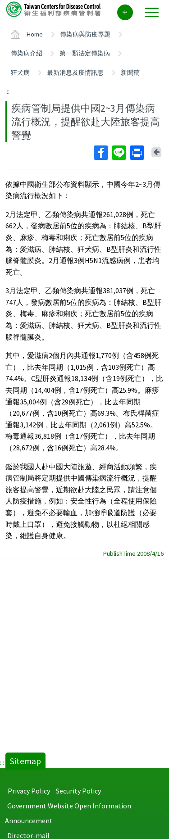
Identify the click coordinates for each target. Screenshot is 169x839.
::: (7, 91)
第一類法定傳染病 (84, 53)
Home (35, 34)
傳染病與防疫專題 (85, 34)
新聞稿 (130, 72)
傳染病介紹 (26, 53)
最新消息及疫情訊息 (75, 72)
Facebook (100, 152)
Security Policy (78, 790)
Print (136, 152)
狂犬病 (20, 72)
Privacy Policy (29, 790)
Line (118, 152)
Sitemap (25, 761)
